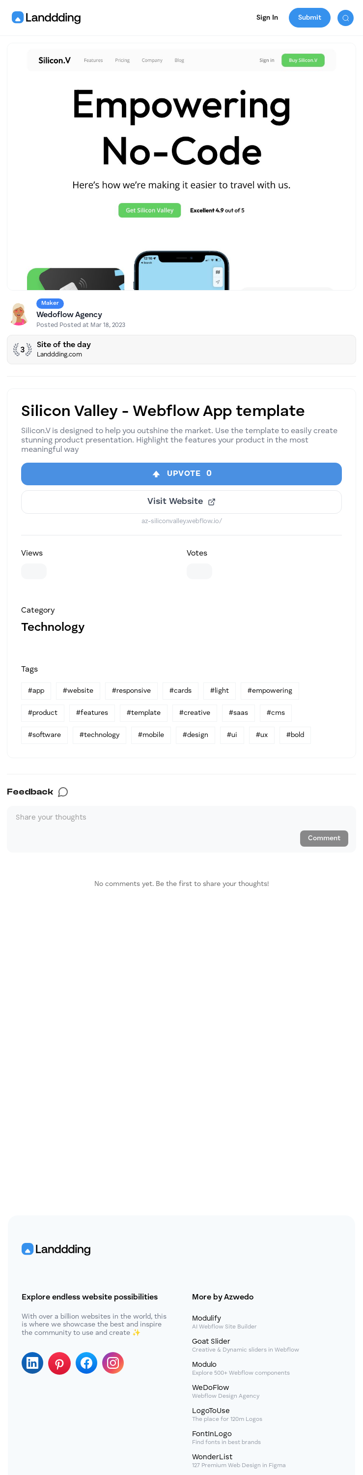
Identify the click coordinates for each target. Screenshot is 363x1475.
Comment (324, 838)
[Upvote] (181, 474)
